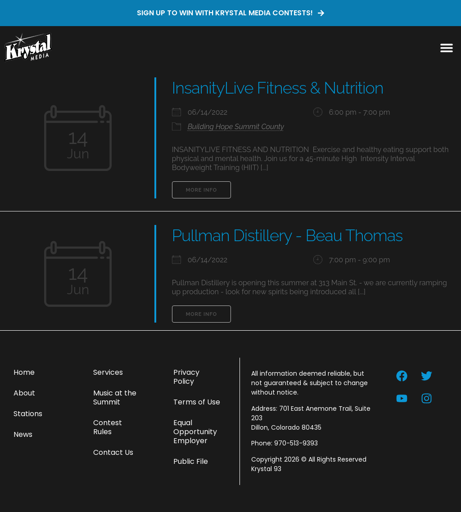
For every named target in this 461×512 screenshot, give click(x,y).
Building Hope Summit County (236, 126)
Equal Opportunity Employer (195, 432)
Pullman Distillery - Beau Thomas (287, 235)
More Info (201, 190)
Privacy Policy (186, 376)
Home (24, 372)
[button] (446, 47)
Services (108, 372)
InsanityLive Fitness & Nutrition (278, 87)
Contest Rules (107, 427)
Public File (190, 461)
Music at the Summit (114, 397)
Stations (28, 414)
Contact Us (113, 452)
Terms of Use (196, 402)
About (24, 393)
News (23, 434)
